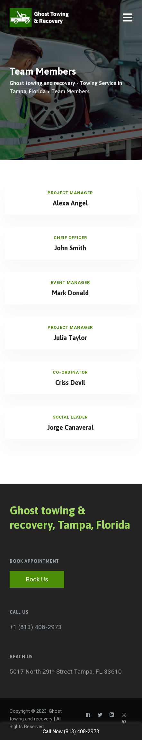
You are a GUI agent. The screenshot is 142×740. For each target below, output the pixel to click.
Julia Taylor (70, 337)
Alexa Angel (70, 203)
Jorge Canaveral (70, 427)
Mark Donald (70, 292)
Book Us (37, 579)
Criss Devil (70, 382)
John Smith (70, 248)
